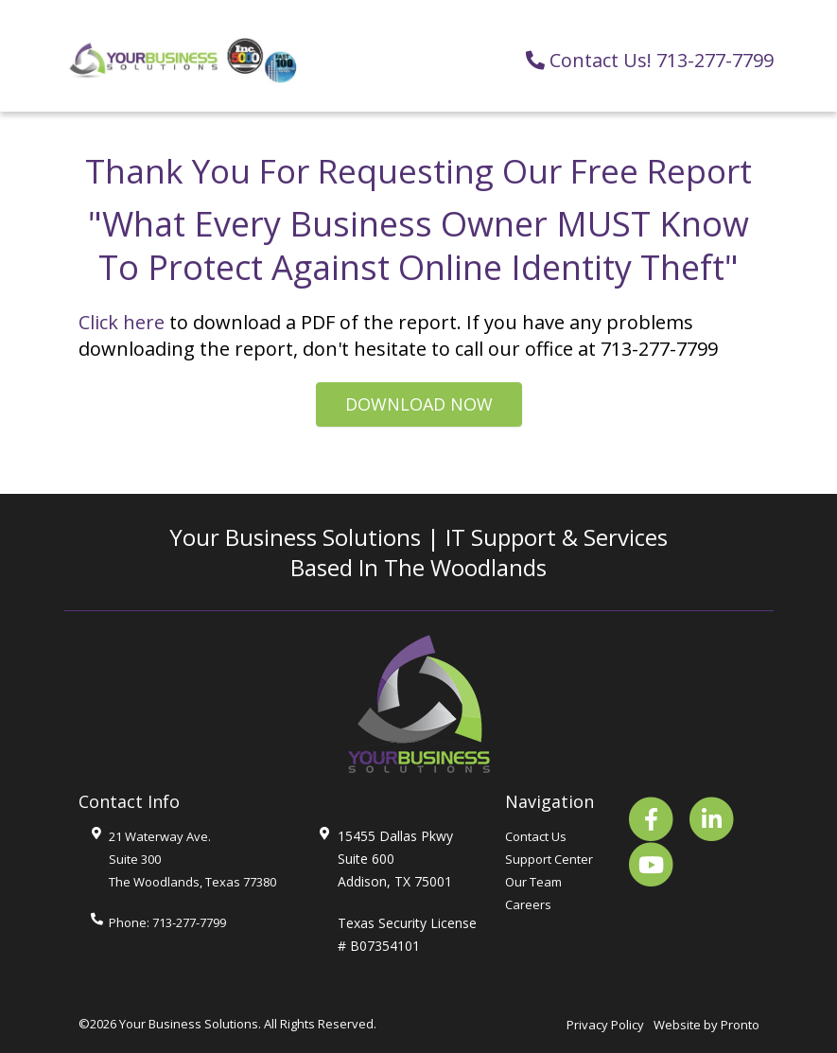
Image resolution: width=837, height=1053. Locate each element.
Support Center (549, 859)
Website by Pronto (706, 1024)
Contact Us (536, 836)
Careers (528, 904)
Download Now (419, 404)
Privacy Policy (605, 1024)
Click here (121, 322)
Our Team (533, 881)
